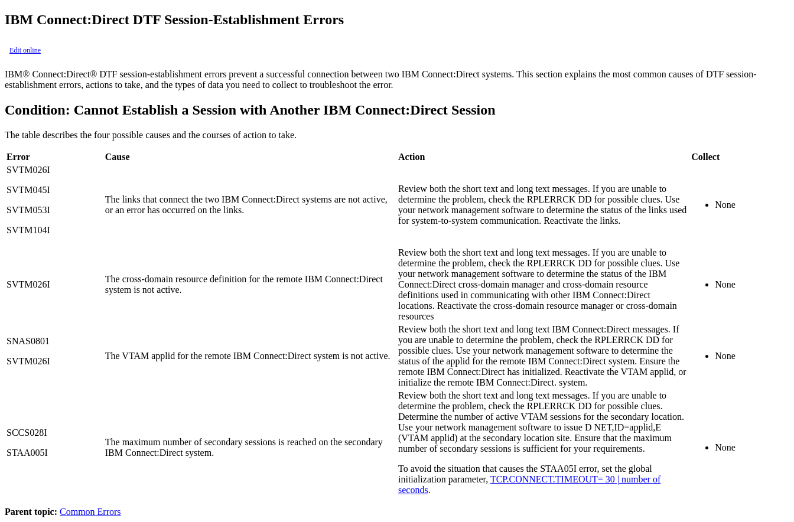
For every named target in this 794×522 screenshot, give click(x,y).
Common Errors (90, 512)
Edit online (25, 50)
